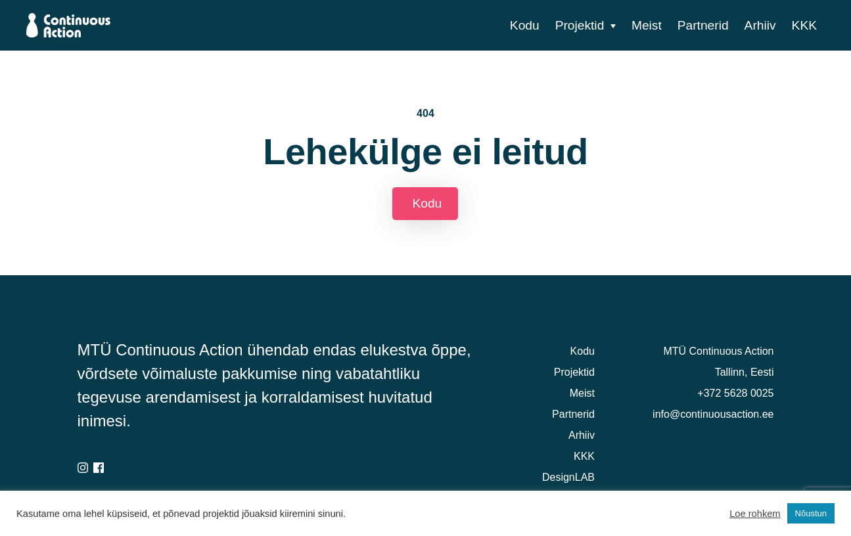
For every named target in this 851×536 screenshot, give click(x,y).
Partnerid (703, 25)
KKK (804, 25)
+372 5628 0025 (735, 393)
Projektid (580, 25)
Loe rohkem (754, 513)
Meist (647, 25)
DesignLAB (568, 477)
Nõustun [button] (811, 513)
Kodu (525, 25)
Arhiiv (760, 25)
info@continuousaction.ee (713, 414)
